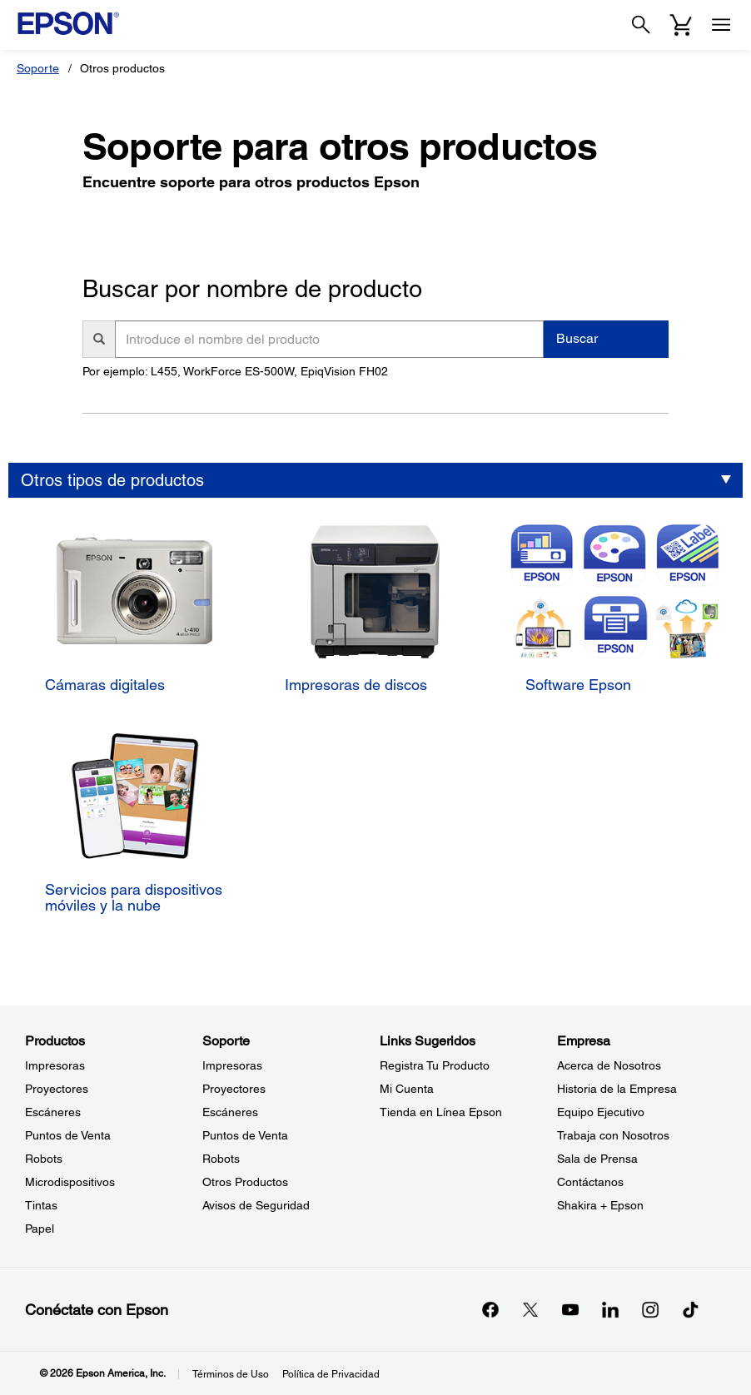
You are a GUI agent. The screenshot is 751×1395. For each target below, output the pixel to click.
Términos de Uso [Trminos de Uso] (230, 1374)
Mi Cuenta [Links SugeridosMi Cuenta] (407, 1088)
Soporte (38, 68)
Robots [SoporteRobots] (221, 1158)
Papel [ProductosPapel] (39, 1228)
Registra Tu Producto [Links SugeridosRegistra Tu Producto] (435, 1065)
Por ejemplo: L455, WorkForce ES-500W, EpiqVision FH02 (235, 371)
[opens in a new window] (690, 1309)
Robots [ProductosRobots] (43, 1158)
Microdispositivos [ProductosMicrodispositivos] (70, 1182)
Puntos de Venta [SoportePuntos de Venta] (245, 1135)
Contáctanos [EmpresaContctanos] (590, 1182)
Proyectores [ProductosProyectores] (56, 1088)
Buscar (577, 338)
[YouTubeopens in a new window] (570, 1309)
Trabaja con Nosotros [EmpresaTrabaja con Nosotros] (613, 1135)
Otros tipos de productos (112, 480)
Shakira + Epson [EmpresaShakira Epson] (600, 1205)
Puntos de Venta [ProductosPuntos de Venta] (68, 1135)
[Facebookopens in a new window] (490, 1309)
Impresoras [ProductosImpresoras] (55, 1065)
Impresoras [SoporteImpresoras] (232, 1065)
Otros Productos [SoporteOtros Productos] (245, 1182)
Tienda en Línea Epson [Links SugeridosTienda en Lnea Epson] (441, 1112)
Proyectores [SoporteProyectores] (234, 1088)
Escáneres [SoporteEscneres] (230, 1112)
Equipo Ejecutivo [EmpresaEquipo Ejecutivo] (600, 1112)
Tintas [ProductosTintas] (41, 1205)
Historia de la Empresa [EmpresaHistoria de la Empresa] (617, 1088)
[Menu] (721, 25)
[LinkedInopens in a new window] (610, 1309)
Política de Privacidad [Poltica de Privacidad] (331, 1374)
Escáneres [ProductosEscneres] (53, 1112)
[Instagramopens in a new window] (650, 1309)
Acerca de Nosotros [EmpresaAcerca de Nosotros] (609, 1065)
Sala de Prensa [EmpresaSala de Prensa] (597, 1158)
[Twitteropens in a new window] (530, 1309)
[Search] (641, 25)
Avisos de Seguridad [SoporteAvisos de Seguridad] (256, 1205)
